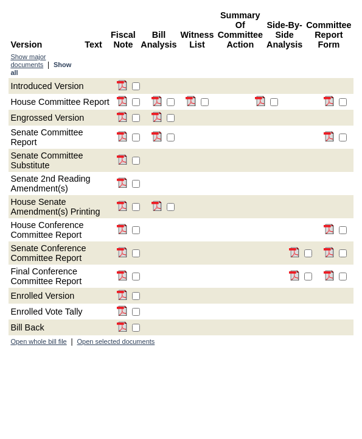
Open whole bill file (38, 341)
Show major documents (28, 60)
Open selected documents (116, 341)
